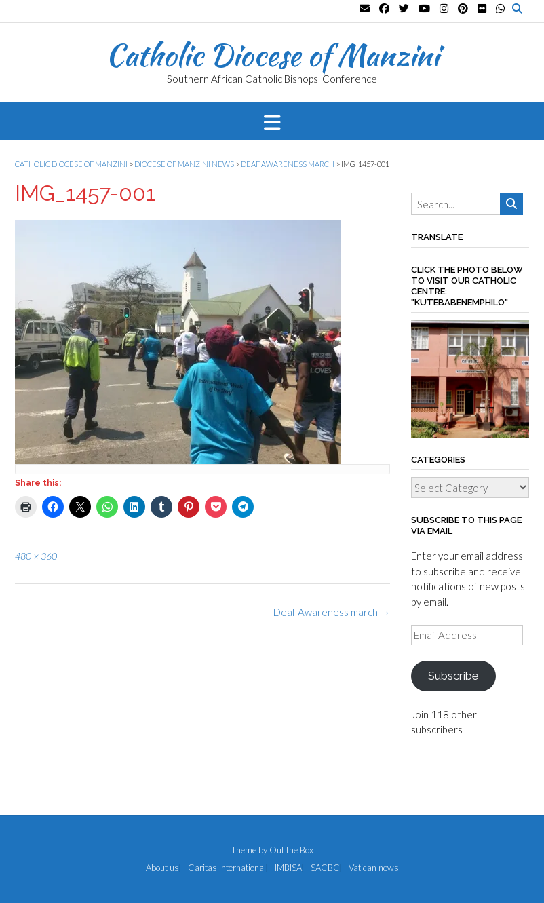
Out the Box (291, 850)
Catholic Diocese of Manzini (272, 55)
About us (162, 868)
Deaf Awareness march (331, 612)
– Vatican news (370, 868)
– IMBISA (285, 868)
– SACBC (322, 868)
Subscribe (453, 676)
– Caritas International (223, 868)
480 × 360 (36, 556)
